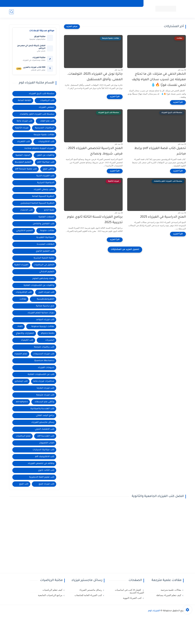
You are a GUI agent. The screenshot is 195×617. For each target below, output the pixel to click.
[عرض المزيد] (72, 26)
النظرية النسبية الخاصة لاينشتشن (37, 203)
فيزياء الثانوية (21, 128)
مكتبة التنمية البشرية (44, 258)
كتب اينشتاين (21, 381)
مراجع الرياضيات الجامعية (50, 595)
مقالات (23, 299)
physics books (47, 333)
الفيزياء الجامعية (131, 12)
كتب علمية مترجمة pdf (26, 169)
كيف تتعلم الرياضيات (52, 590)
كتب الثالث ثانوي (46, 470)
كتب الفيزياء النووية (132, 598)
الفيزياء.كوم (154, 611)
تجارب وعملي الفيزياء (44, 189)
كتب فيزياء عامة (24, 121)
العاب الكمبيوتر (46, 443)
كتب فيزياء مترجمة (45, 395)
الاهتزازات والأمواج (25, 333)
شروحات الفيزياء (46, 367)
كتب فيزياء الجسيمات (43, 354)
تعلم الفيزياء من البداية (130, 3)
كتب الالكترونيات (46, 141)
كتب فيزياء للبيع (46, 484)
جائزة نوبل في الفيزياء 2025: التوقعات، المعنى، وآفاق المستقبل (95, 77)
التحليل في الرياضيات (44, 265)
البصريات (49, 340)
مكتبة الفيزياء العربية (107, 3)
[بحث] (11, 12)
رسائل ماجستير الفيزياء (43, 422)
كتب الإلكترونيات (24, 292)
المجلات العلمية (46, 217)
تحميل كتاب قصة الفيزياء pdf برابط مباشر (160, 151)
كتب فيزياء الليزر (46, 292)
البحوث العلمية (70, 12)
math (20, 326)
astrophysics (22, 402)
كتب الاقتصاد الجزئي (44, 429)
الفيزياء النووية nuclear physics (39, 148)
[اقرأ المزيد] (178, 102)
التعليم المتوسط (23, 162)
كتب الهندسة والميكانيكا (42, 409)
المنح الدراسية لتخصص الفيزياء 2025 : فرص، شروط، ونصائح (94, 151)
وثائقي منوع (48, 169)
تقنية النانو (49, 210)
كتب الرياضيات (47, 100)
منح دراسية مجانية (91, 12)
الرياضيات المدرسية (44, 128)
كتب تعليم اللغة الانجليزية (41, 477)
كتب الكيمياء (27, 340)
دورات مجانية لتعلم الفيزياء (41, 313)
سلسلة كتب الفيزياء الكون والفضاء (37, 114)
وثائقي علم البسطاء (44, 402)
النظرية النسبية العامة (43, 196)
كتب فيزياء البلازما (45, 388)
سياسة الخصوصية (37, 3)
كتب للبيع (23, 484)
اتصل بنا (53, 3)
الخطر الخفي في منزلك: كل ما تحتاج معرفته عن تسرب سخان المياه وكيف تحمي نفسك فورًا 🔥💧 (159, 79)
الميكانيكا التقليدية (45, 237)
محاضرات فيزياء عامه (43, 381)
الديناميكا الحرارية (45, 183)
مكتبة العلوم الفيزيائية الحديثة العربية (77, 3)
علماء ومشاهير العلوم (43, 278)
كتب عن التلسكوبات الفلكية (41, 374)
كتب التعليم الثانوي (45, 251)
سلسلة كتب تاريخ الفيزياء (41, 94)
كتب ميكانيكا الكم (45, 162)
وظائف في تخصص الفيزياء (41, 463)
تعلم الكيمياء (20, 354)
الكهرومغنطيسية (45, 299)
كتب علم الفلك (112, 12)
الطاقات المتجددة (45, 244)
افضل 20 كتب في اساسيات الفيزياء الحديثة (129, 591)
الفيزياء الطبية (21, 265)
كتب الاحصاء (26, 210)
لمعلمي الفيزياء (46, 107)
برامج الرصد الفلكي (45, 415)
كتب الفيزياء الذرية (45, 176)
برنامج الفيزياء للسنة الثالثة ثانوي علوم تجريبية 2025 (95, 219)
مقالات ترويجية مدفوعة (42, 326)
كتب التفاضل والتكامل (43, 224)
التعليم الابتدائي (46, 272)
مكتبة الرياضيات (51, 12)
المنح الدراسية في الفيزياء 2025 (163, 217)
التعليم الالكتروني (24, 231)
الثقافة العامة (24, 100)
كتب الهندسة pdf (45, 436)
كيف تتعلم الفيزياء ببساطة (168, 595)
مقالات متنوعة (47, 231)
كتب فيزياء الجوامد (45, 320)
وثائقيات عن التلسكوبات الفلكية (39, 285)
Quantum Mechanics (44, 361)
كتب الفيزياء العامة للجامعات (88, 595)
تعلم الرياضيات (23, 436)
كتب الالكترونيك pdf (44, 457)
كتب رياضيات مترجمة (44, 347)
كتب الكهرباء (23, 141)
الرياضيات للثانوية (30, 12)
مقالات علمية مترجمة (44, 135)
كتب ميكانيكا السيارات (43, 450)
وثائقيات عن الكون (45, 155)
